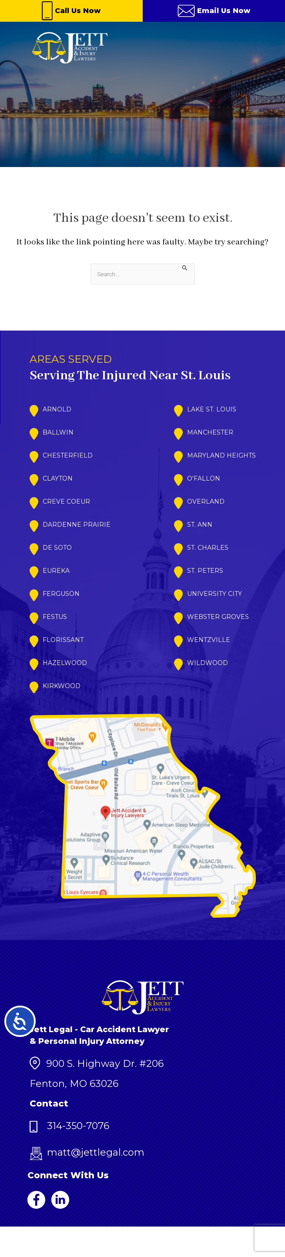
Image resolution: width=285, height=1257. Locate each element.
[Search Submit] (185, 268)
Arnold (57, 409)
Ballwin (58, 432)
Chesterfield (68, 455)
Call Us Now (71, 11)
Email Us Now (214, 11)
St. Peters (205, 571)
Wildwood (207, 663)
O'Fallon (203, 478)
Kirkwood (61, 686)
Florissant (63, 640)
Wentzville (208, 640)
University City (214, 594)
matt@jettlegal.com (87, 1152)
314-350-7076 (69, 1126)
